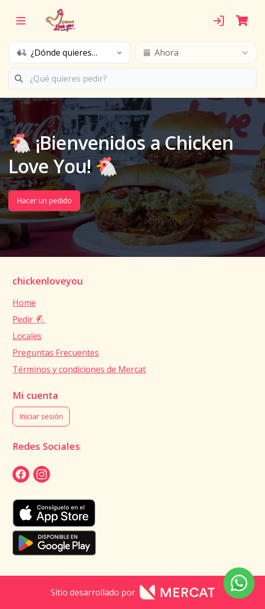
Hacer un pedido (44, 200)
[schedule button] (69, 52)
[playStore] (132, 543)
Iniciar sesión (41, 416)
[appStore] (132, 513)
